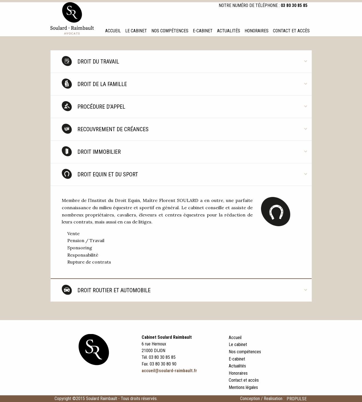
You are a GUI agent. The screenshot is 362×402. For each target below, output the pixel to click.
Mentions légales (243, 387)
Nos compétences (169, 30)
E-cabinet (203, 30)
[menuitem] (113, 31)
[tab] (181, 61)
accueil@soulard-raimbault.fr (169, 370)
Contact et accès (291, 30)
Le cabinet (136, 30)
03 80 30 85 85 (294, 5)
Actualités (228, 30)
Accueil (113, 30)
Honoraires (257, 30)
